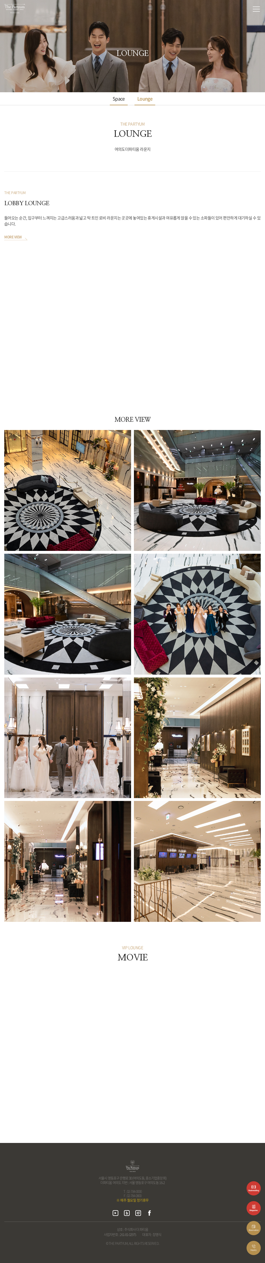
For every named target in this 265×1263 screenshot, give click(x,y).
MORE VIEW (13, 237)
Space (119, 98)
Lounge (144, 98)
